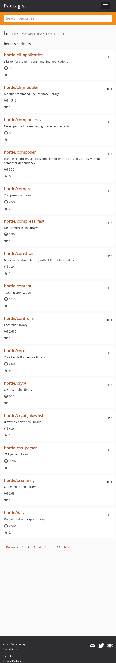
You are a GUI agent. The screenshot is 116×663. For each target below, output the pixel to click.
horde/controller (19, 318)
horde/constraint (20, 253)
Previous (12, 547)
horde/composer (20, 152)
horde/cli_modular (21, 87)
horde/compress (19, 189)
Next (67, 547)
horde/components (22, 119)
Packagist (15, 5)
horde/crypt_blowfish (24, 415)
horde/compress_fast (24, 221)
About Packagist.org (14, 644)
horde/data (14, 512)
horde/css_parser (20, 448)
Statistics (8, 656)
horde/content (18, 286)
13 (58, 547)
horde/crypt (15, 383)
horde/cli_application (24, 55)
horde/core (14, 350)
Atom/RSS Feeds (12, 649)
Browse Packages (13, 661)
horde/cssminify (19, 480)
